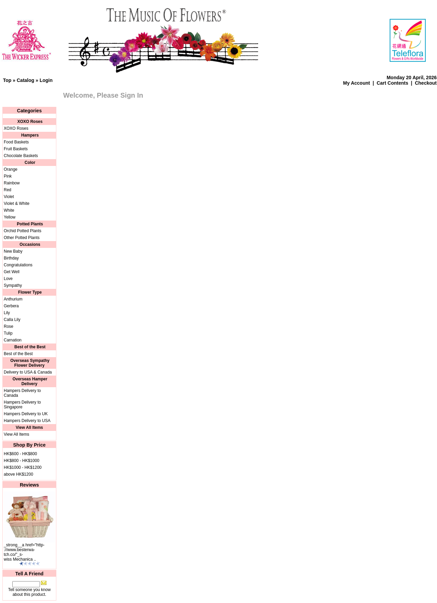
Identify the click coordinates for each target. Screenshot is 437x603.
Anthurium (13, 299)
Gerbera (11, 306)
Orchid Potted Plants (22, 230)
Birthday (11, 258)
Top (7, 80)
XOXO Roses (16, 128)
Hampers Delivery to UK (26, 413)
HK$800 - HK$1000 (21, 460)
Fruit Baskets (16, 148)
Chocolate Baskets (21, 155)
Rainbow (12, 183)
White (9, 210)
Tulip (8, 333)
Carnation (13, 340)
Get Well (11, 271)
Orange (10, 169)
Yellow (9, 217)
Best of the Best (18, 353)
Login (46, 80)
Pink (8, 176)
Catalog (25, 80)
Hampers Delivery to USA (27, 420)
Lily (7, 312)
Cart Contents (392, 83)
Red (7, 189)
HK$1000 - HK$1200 (23, 467)
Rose (8, 326)
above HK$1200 (18, 474)
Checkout (426, 83)
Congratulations (18, 265)
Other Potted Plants (22, 237)
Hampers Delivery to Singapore (22, 404)
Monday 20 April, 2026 (411, 77)
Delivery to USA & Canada (28, 372)
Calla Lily (12, 319)
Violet (9, 196)
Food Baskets (16, 142)
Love (8, 278)
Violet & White (16, 203)
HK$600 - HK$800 (20, 453)
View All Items (16, 434)
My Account (356, 83)
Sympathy (13, 285)
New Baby (13, 251)
